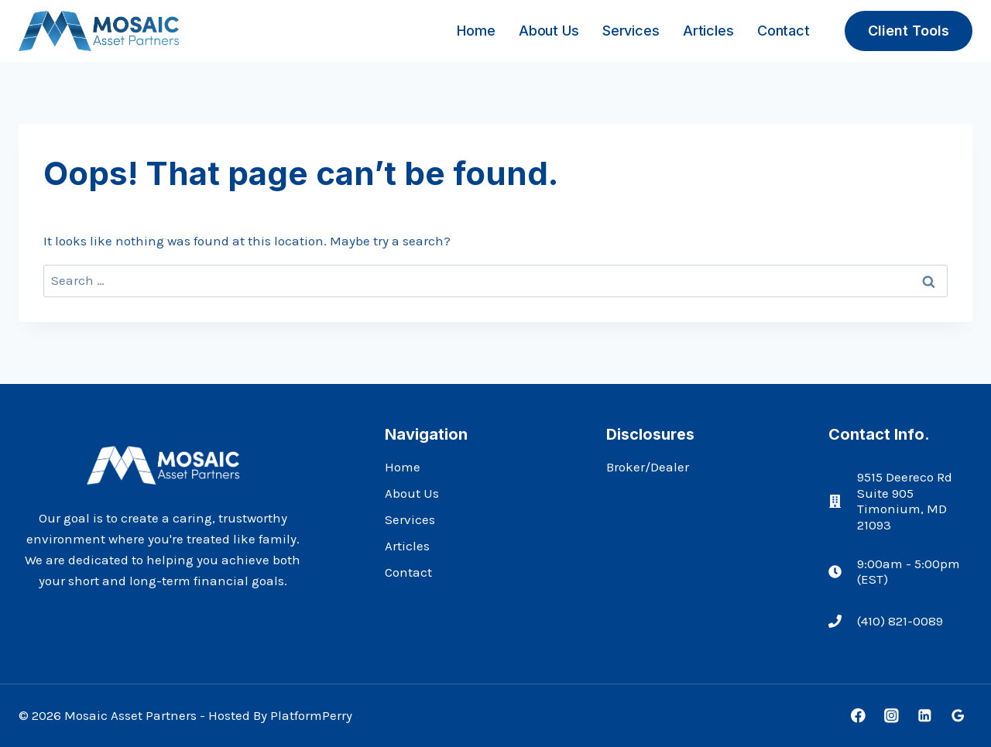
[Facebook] (858, 715)
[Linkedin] (924, 715)
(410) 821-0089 (900, 621)
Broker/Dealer (647, 467)
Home (476, 30)
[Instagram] (891, 715)
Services (630, 30)
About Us (548, 30)
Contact (783, 30)
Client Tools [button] (908, 30)
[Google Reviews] (958, 715)
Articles (708, 30)
